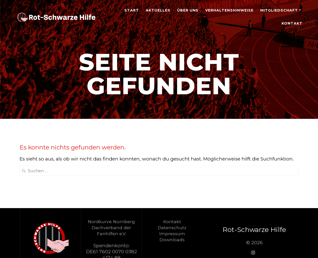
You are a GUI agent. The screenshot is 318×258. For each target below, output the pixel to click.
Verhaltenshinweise (229, 10)
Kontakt (292, 23)
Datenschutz (172, 227)
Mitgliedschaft (279, 10)
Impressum (172, 233)
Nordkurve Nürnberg (111, 221)
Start (131, 10)
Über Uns (187, 10)
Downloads (172, 239)
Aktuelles (158, 10)
